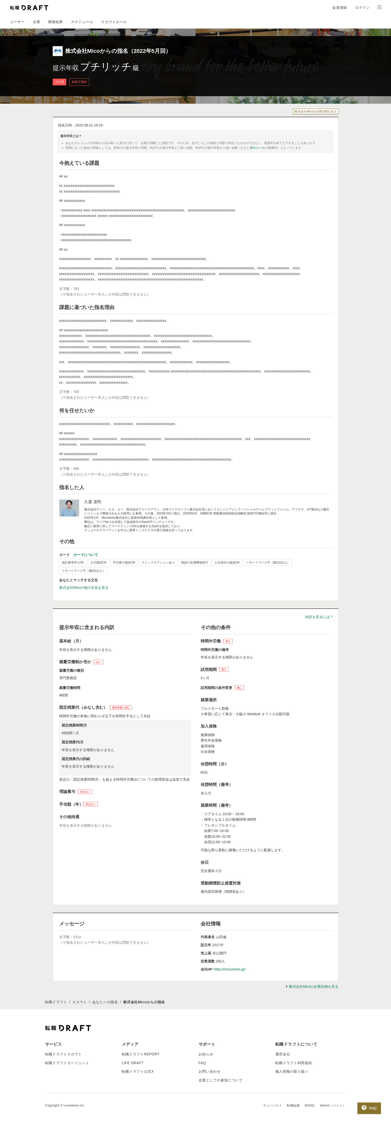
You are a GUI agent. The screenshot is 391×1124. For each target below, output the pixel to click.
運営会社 (282, 1054)
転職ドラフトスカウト (63, 1054)
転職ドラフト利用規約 (293, 1063)
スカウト (79, 1002)
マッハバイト (272, 1105)
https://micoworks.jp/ (230, 969)
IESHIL (310, 1105)
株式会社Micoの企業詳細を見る (315, 111)
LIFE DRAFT (133, 1063)
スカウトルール (114, 22)
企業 (36, 22)
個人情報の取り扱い (291, 1071)
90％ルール (257, 148)
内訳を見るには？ (319, 617)
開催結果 (55, 22)
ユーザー (17, 22)
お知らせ (206, 1054)
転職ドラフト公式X (138, 1071)
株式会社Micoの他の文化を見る (84, 588)
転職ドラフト (56, 1002)
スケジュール (82, 22)
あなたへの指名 (105, 1002)
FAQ (202, 1063)
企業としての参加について (221, 1080)
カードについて (85, 555)
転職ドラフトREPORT (141, 1054)
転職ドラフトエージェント (67, 1063)
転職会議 (293, 1105)
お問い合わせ (210, 1071)
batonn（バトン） (333, 1105)
